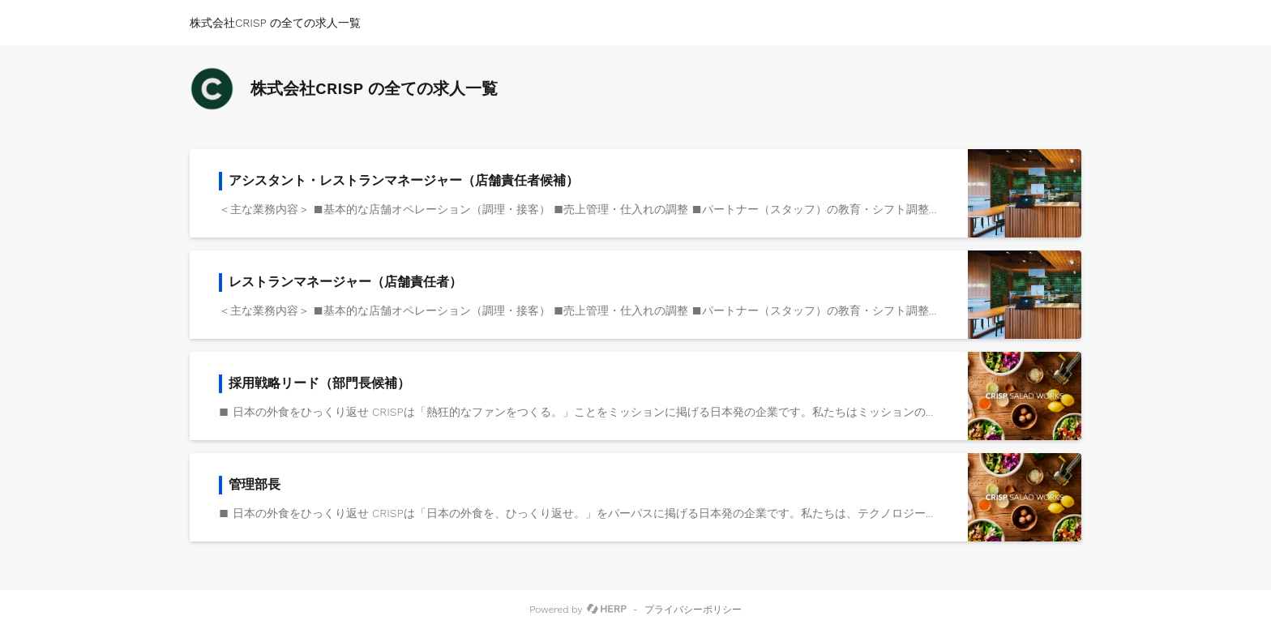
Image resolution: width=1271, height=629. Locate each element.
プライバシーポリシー (693, 609)
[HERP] (607, 609)
